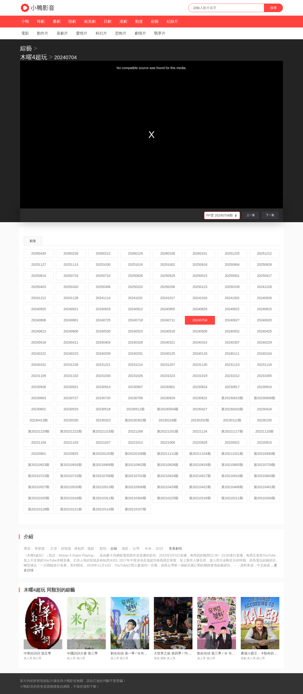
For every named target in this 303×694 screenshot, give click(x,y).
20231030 (103, 376)
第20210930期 (264, 453)
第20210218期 (199, 498)
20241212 (38, 298)
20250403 (38, 287)
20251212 (264, 253)
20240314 (199, 342)
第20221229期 (38, 431)
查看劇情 (175, 548)
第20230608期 (264, 398)
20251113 (70, 264)
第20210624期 (167, 476)
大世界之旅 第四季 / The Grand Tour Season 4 (188, 653)
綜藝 (155, 21)
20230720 (103, 398)
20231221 (103, 365)
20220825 (70, 453)
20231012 (232, 376)
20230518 (103, 409)
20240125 (167, 353)
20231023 (167, 376)
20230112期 (232, 420)
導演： (29, 548)
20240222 (38, 353)
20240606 (70, 331)
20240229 (264, 342)
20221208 (135, 431)
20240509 (199, 331)
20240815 (264, 309)
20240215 (70, 353)
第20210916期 (70, 465)
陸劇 (72, 21)
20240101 (38, 365)
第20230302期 (135, 420)
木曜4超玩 (33, 57)
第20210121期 (70, 509)
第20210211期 (232, 498)
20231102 (70, 376)
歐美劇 (90, 21)
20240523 (135, 331)
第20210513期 (103, 487)
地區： (127, 548)
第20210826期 (167, 465)
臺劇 (56, 21)
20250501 (232, 276)
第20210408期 (232, 487)
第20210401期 (264, 487)
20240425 (264, 331)
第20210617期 (199, 476)
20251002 (167, 264)
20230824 (199, 387)
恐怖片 (120, 33)
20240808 (38, 320)
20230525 (70, 409)
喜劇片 (62, 33)
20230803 (38, 398)
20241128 (70, 298)
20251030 (103, 264)
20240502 (232, 331)
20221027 (103, 442)
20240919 (103, 309)
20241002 (232, 298)
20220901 (38, 453)
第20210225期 (167, 498)
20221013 (135, 442)
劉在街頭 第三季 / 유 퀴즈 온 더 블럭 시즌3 (228, 653)
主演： (55, 548)
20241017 (167, 298)
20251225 (232, 253)
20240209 (103, 353)
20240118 (199, 353)
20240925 (38, 309)
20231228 (70, 365)
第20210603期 (264, 476)
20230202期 (200, 420)
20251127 (38, 264)
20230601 (38, 409)
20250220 (135, 287)
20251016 (135, 264)
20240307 (232, 342)
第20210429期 (167, 487)
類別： (105, 548)
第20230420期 (232, 409)
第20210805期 (232, 465)
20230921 (70, 387)
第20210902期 (135, 465)
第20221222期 (70, 431)
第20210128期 (38, 509)
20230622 (199, 398)
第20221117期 (232, 431)
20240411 (70, 342)
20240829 (199, 309)
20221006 (167, 442)
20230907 (135, 387)
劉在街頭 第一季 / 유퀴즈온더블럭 (136, 653)
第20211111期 (167, 453)
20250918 (199, 264)
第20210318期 (70, 498)
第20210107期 (135, 509)
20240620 (264, 320)
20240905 (167, 309)
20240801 (70, 320)
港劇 (123, 21)
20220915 (264, 442)
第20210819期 (199, 465)
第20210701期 (135, 476)
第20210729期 (264, 465)
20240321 (167, 342)
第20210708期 (103, 476)
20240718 (135, 320)
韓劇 (41, 21)
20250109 (232, 287)
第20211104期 (199, 453)
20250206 (167, 287)
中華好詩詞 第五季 (37, 653)
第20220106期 (135, 453)
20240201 (135, 353)
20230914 (103, 387)
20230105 (264, 420)
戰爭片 (159, 33)
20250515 (199, 276)
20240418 (38, 342)
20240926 (264, 298)
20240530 (103, 331)
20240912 (135, 309)
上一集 (250, 215)
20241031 (135, 298)
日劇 (107, 21)
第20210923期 (38, 465)
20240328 (135, 342)
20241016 (199, 298)
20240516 (167, 331)
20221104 (38, 442)
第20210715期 (70, 476)
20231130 (199, 365)
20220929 (199, 442)
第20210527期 (38, 487)
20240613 (38, 331)
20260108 (167, 253)
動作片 (42, 33)
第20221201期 (167, 431)
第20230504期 (167, 409)
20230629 (167, 398)
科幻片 (101, 33)
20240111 (232, 353)
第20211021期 (232, 453)
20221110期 (264, 431)
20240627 (232, 320)
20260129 (135, 253)
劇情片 (140, 33)
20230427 (199, 409)
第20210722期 (38, 476)
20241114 (103, 298)
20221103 (70, 442)
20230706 (135, 398)
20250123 (199, 287)
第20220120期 (103, 453)
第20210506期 (135, 487)
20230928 (38, 387)
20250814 (38, 276)
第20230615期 (232, 398)
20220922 (232, 442)
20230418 (264, 409)
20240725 (103, 320)
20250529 (167, 276)
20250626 (135, 276)
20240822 (232, 309)
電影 (25, 33)
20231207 (167, 365)
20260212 (103, 253)
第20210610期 (232, 476)
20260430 (38, 253)
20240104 (264, 353)
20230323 (103, 420)
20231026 (135, 376)
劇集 (33, 241)
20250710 (103, 276)
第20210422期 (199, 487)
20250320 (70, 287)
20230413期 (39, 420)
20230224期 (168, 420)
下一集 (270, 215)
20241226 (264, 287)
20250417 (264, 276)
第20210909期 (103, 465)
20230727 (70, 398)
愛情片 (81, 33)
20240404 (103, 342)
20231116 (264, 365)
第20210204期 (264, 498)
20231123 (232, 365)
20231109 (38, 376)
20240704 (199, 320)
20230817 (232, 387)
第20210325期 (38, 498)
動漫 (139, 21)
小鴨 (25, 21)
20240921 (70, 309)
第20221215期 (103, 431)
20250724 (70, 276)
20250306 (103, 287)
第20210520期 (70, 487)
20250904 (232, 264)
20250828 (264, 264)
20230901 (167, 387)
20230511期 (135, 409)
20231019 (199, 376)
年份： (150, 548)
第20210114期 (103, 509)
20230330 (70, 420)
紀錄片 (172, 21)
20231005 (264, 376)
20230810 (264, 387)
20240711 (167, 320)
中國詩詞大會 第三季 (82, 653)
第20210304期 (135, 498)
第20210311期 (103, 498)
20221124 (199, 431)
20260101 (199, 253)
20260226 (70, 253)
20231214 (135, 365)
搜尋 (273, 8)
